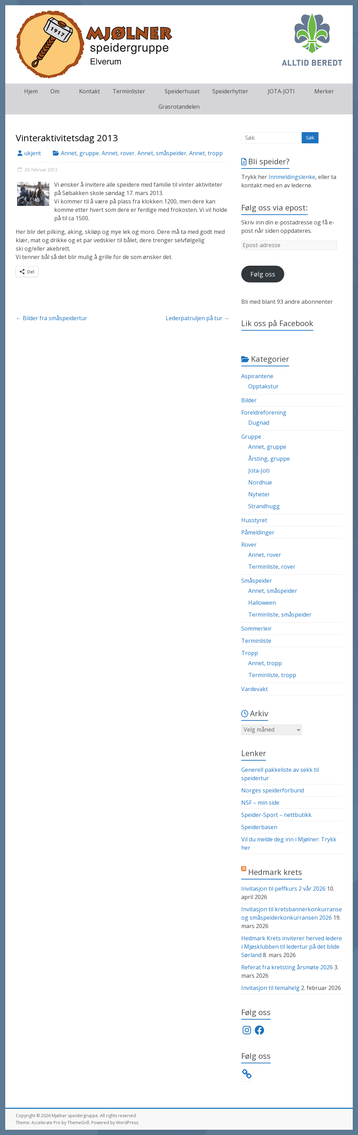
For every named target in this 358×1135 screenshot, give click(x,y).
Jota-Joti (259, 470)
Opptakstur (263, 386)
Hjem (31, 91)
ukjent (32, 153)
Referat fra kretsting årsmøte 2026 (287, 967)
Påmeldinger (257, 532)
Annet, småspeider (161, 153)
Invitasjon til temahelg (270, 988)
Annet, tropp (206, 153)
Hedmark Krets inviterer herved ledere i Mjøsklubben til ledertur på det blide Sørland (291, 946)
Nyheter (259, 494)
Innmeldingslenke (291, 177)
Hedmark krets (275, 872)
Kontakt (89, 91)
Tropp (249, 653)
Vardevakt (254, 689)
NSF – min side (260, 802)
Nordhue (260, 482)
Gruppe (251, 436)
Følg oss (262, 274)
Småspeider (256, 580)
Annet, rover (118, 153)
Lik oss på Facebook (277, 323)
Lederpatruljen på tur (197, 318)
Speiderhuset (182, 91)
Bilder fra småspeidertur (51, 318)
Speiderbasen (259, 827)
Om (54, 91)
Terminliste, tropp (272, 675)
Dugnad (258, 422)
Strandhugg (264, 506)
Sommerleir (256, 628)
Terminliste (256, 641)
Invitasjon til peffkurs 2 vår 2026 (283, 888)
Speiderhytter (230, 91)
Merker (324, 91)
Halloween (262, 602)
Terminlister (129, 91)
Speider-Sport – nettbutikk (276, 815)
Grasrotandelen (179, 106)
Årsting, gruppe (269, 458)
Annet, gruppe (80, 153)
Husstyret (254, 520)
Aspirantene (257, 376)
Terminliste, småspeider (280, 614)
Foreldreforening (263, 412)
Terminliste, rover (271, 566)
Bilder (249, 400)
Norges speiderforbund (272, 790)
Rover (249, 544)
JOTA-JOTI (281, 91)
